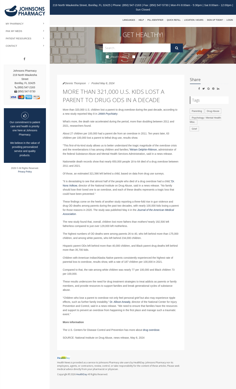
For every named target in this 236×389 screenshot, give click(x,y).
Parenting (197, 111)
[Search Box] (137, 48)
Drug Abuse (213, 111)
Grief (194, 128)
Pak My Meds (14, 31)
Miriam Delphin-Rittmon (143, 149)
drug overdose (151, 329)
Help (141, 20)
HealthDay (81, 374)
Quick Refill (174, 20)
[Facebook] (24, 59)
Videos (139, 57)
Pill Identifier (155, 20)
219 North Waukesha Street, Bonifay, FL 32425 (81, 5)
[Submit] (177, 48)
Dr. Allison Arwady (120, 301)
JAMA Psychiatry (107, 113)
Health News (116, 57)
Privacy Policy (25, 171)
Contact (11, 45)
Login (230, 20)
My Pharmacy (15, 23)
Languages (128, 20)
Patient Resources (18, 38)
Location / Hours (193, 20)
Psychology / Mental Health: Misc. (205, 119)
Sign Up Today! (215, 20)
